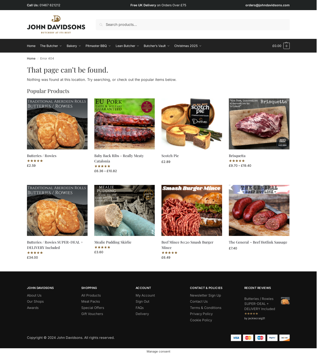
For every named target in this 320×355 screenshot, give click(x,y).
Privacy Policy (201, 314)
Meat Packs (90, 301)
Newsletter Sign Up (205, 295)
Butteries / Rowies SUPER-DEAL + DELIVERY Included (55, 245)
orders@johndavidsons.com (267, 5)
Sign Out (142, 301)
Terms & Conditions (205, 308)
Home (31, 58)
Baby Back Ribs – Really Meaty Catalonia (119, 158)
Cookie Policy (201, 320)
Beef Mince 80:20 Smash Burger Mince (187, 245)
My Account (145, 295)
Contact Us (199, 301)
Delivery (142, 314)
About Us (34, 295)
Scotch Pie (170, 155)
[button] (281, 46)
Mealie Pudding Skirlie (112, 242)
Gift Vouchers (92, 314)
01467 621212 (50, 5)
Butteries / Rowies (41, 155)
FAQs (140, 308)
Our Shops (35, 301)
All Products (91, 295)
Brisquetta (237, 155)
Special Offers (92, 308)
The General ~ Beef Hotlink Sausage (258, 242)
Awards (33, 308)
